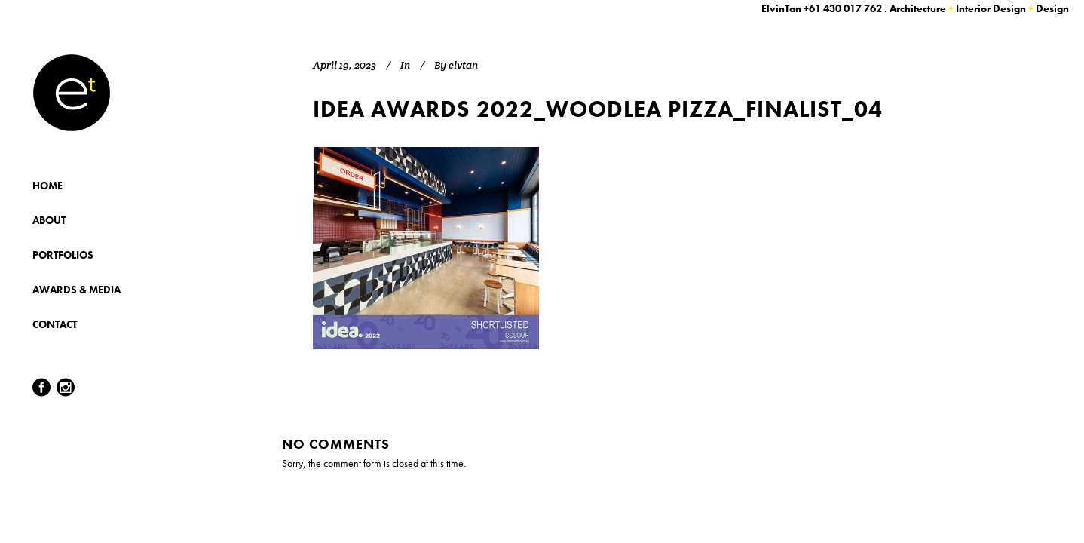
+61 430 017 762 (843, 8)
